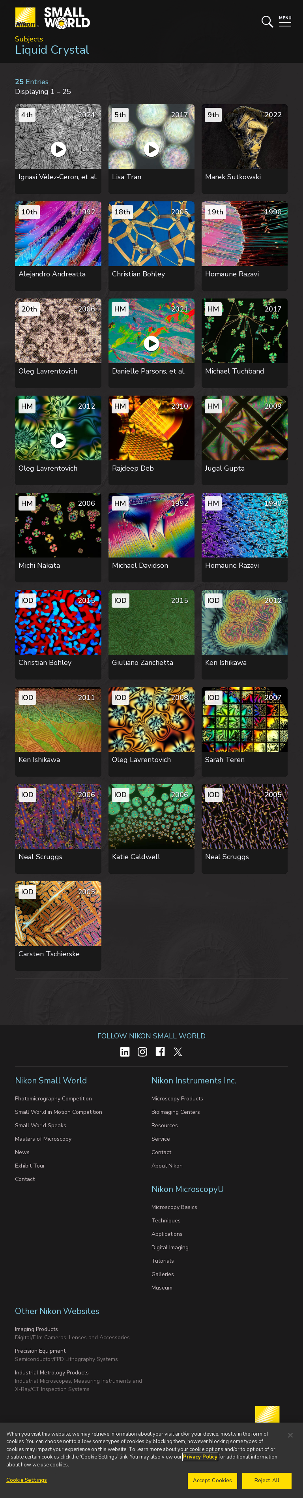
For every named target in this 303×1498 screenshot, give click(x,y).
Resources (165, 1125)
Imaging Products (36, 1329)
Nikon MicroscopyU (188, 1189)
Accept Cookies (212, 1483)
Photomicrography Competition (53, 1098)
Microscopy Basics (174, 1207)
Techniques (166, 1220)
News (22, 1152)
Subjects (29, 39)
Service (161, 1139)
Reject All (266, 1483)
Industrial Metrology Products (52, 1372)
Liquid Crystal (52, 50)
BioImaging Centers (176, 1112)
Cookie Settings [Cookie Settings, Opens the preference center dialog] (26, 1482)
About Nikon (167, 1165)
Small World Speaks (40, 1125)
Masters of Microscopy (43, 1139)
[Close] (290, 1437)
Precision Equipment (40, 1351)
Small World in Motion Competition (58, 1112)
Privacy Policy (200, 1459)
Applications (167, 1234)
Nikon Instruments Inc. (195, 1080)
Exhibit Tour (30, 1165)
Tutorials (163, 1261)
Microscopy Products (177, 1098)
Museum (162, 1288)
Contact (25, 1179)
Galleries (163, 1274)
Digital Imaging (170, 1247)
